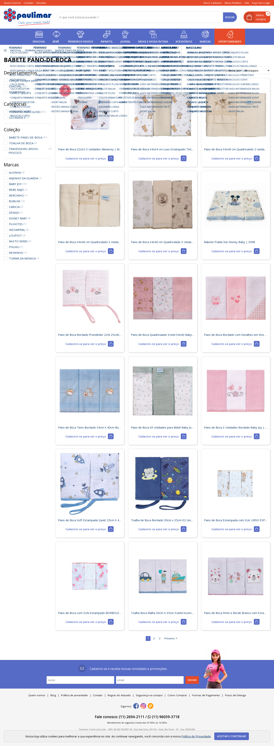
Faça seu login (261, 3)
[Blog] (150, 706)
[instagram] (143, 706)
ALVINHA (16, 172)
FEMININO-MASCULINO (27, 112)
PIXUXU (16, 247)
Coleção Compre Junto (25, 80)
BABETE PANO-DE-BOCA (28, 137)
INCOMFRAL (19, 230)
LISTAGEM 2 (19, 117)
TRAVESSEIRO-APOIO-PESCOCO (30, 151)
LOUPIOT (17, 235)
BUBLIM (17, 201)
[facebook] (136, 706)
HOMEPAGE (19, 92)
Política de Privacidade (196, 736)
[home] (27, 17)
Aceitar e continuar (231, 736)
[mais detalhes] (89, 158)
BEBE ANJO (18, 190)
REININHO (18, 253)
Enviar (192, 680)
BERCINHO (18, 195)
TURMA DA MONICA (24, 258)
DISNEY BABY (19, 218)
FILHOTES (17, 224)
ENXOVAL (17, 86)
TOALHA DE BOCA (23, 143)
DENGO (16, 212)
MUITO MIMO (20, 241)
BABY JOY (17, 184)
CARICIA (16, 207)
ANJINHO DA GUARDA (25, 178)
